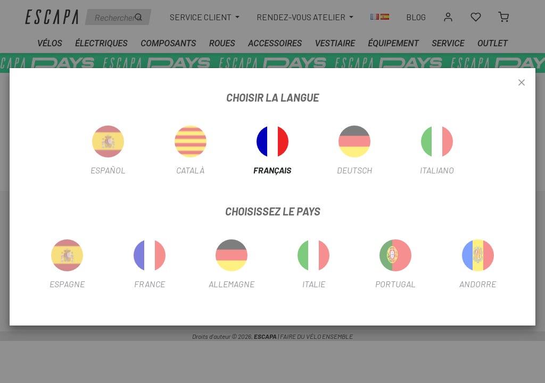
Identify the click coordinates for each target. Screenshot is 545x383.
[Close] (521, 83)
